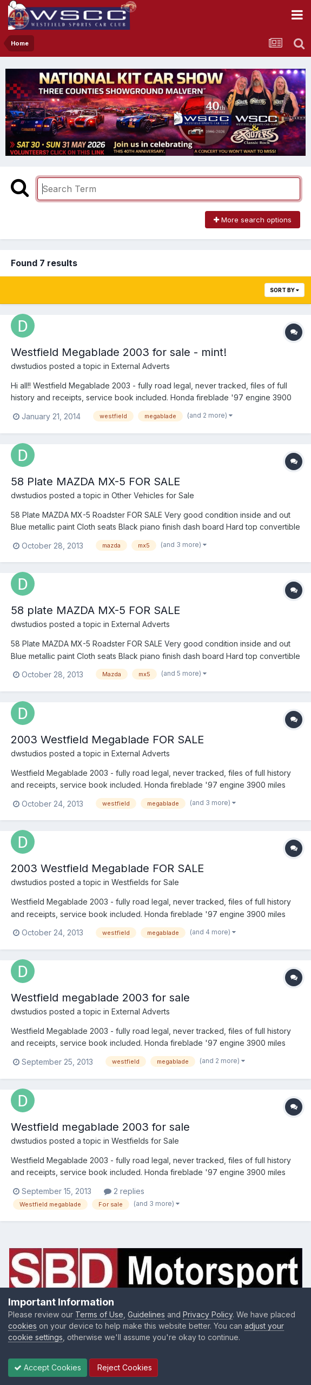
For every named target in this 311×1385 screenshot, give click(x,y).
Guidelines (146, 1314)
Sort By (284, 290)
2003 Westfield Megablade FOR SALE (107, 739)
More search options (253, 219)
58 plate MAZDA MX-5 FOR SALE (95, 610)
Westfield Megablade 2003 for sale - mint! (119, 352)
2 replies (124, 1191)
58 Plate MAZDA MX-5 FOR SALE (95, 481)
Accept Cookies (47, 1367)
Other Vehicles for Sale (152, 495)
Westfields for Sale (145, 882)
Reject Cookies (123, 1367)
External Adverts (140, 366)
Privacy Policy (208, 1314)
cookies (22, 1325)
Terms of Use (99, 1314)
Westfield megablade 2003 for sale (100, 997)
